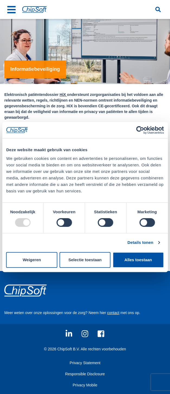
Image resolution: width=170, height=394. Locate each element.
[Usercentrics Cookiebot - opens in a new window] (140, 130)
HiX (63, 94)
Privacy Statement (85, 363)
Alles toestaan (138, 259)
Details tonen (140, 242)
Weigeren (32, 259)
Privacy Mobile (85, 385)
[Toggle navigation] (11, 9)
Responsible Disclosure (85, 374)
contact (113, 313)
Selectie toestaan (85, 259)
